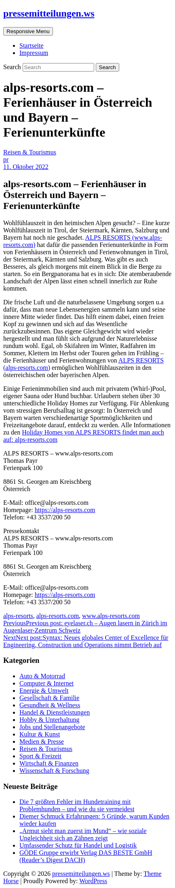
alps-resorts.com (57, 615)
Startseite (31, 45)
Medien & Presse (41, 741)
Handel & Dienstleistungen (54, 712)
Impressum (33, 52)
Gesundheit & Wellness (49, 705)
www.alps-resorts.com (111, 615)
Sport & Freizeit (40, 756)
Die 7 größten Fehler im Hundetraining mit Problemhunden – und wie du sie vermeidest (76, 805)
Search (13, 66)
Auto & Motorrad (42, 676)
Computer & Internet (46, 683)
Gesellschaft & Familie (49, 697)
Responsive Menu (28, 31)
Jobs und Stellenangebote (52, 726)
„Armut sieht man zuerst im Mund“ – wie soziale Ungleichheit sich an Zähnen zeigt (83, 834)
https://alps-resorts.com (65, 509)
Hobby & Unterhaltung (49, 719)
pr (5, 159)
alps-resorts (18, 615)
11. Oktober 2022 (25, 166)
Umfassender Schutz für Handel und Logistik (78, 845)
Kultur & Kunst (39, 734)
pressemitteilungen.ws (49, 13)
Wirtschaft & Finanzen (48, 763)
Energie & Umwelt (43, 690)
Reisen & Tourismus (29, 152)
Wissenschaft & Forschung (54, 770)
